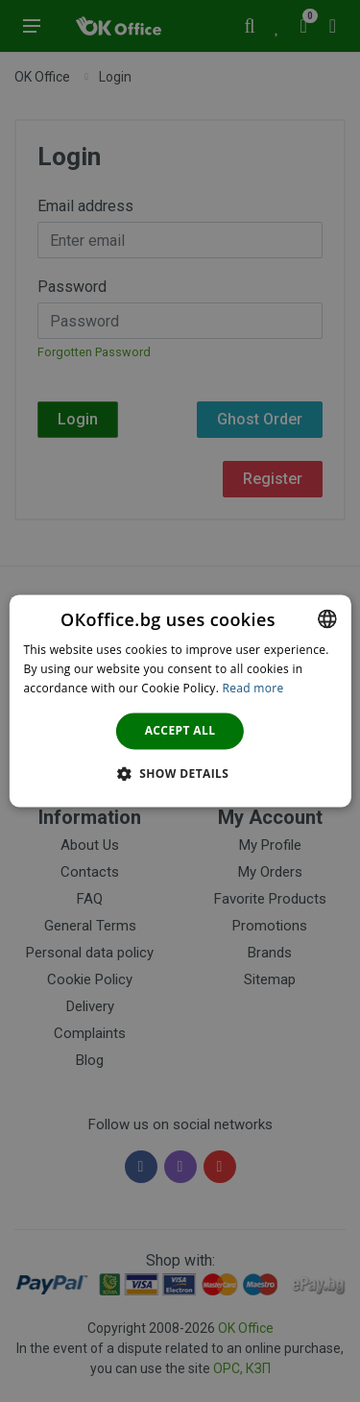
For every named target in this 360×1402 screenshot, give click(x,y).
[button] (180, 774)
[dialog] (179, 700)
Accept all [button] (180, 730)
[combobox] (327, 618)
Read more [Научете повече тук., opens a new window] (253, 688)
